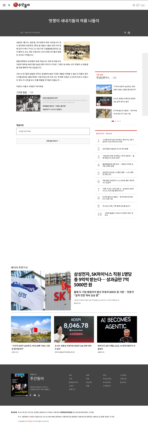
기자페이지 (107, 386)
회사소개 (21, 412)
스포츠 (71, 386)
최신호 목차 (107, 379)
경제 (87, 375)
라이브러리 (107, 382)
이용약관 (56, 412)
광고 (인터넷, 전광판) (32, 412)
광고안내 (123, 382)
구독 (31, 92)
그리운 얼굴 (21, 92)
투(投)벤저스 (103, 77)
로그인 (142, 5)
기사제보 (123, 375)
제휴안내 (43, 412)
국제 (87, 379)
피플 (87, 386)
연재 (104, 375)
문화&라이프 (73, 382)
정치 (70, 375)
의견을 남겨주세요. (25, 131)
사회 (70, 379)
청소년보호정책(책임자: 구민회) (83, 412)
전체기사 (72, 389)
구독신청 (123, 379)
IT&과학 (89, 382)
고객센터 (49, 412)
